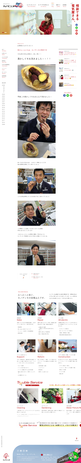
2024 (3, 96)
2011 (3, 120)
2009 (3, 124)
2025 (3, 94)
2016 (3, 111)
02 (4, 90)
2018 (3, 107)
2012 (3, 118)
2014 (3, 115)
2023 (3, 98)
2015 (3, 113)
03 (4, 88)
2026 (3, 85)
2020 (3, 103)
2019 (3, 105)
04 (4, 87)
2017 (3, 109)
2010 (3, 122)
